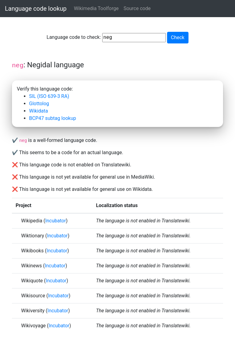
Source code (137, 8)
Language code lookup (35, 8)
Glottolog (39, 103)
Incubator (55, 221)
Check (178, 37)
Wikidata (38, 111)
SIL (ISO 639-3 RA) (49, 96)
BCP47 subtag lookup (52, 118)
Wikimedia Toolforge (96, 8)
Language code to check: (106, 37)
